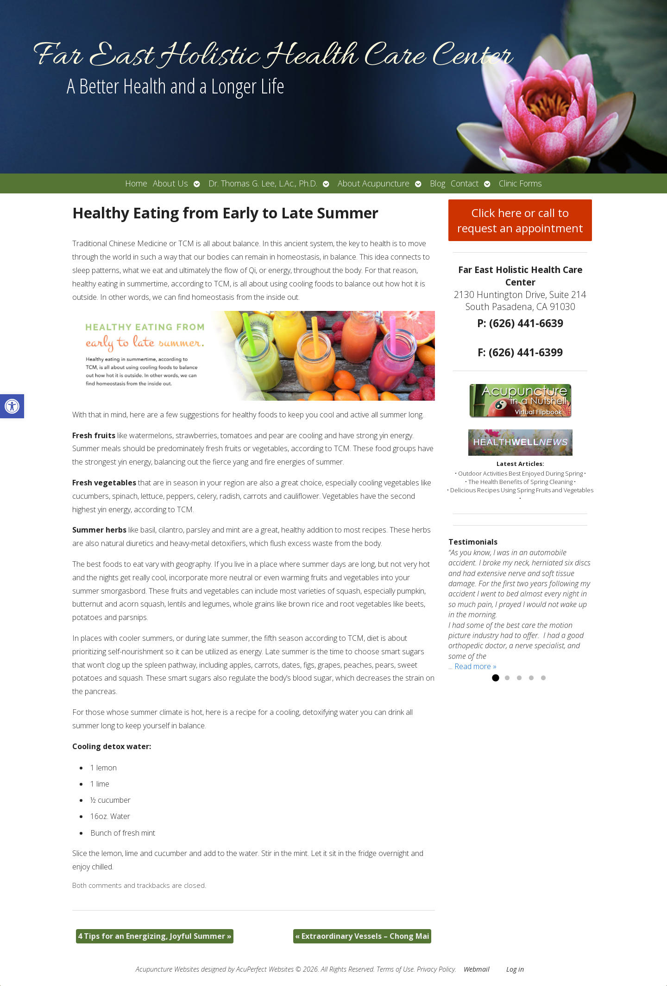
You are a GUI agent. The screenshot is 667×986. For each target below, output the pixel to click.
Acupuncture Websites (167, 969)
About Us (170, 183)
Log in (515, 969)
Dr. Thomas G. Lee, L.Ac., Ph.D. (262, 183)
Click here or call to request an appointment (520, 220)
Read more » (475, 666)
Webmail (477, 969)
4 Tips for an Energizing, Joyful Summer (155, 936)
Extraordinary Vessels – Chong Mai (362, 936)
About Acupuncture (373, 183)
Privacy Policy (436, 969)
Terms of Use (395, 969)
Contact (464, 183)
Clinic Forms (520, 183)
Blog (437, 183)
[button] (12, 406)
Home (136, 183)
